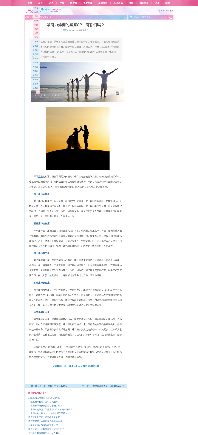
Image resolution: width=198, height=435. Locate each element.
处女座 (35, 63)
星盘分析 (102, 3)
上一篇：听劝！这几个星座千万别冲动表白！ (48, 386)
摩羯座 (35, 79)
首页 (30, 3)
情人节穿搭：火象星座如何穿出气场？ (46, 429)
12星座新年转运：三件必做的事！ (44, 401)
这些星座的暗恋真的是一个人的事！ (45, 433)
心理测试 (118, 3)
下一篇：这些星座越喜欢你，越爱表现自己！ (103, 386)
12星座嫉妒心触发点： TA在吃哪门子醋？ (47, 413)
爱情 (36, 16)
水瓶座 (35, 84)
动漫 (157, 3)
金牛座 (35, 46)
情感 (36, 29)
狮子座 (35, 58)
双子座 (35, 50)
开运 (36, 37)
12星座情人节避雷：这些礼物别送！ (45, 398)
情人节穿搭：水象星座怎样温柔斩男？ (46, 421)
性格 (36, 21)
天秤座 (35, 67)
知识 (36, 33)
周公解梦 (143, 3)
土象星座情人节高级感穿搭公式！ (44, 425)
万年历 (161, 11)
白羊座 (35, 42)
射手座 (35, 75)
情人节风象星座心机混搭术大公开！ (45, 417)
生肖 (62, 3)
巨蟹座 (35, 54)
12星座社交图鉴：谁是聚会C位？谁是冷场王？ (50, 409)
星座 (40, 3)
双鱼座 (35, 88)
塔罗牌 (73, 3)
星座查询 (169, 11)
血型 (131, 3)
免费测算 (87, 3)
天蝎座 (35, 71)
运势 (51, 3)
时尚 (36, 25)
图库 (167, 3)
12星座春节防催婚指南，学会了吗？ (45, 405)
